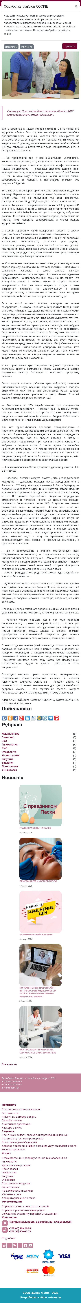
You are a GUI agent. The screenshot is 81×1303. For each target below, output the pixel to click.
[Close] (76, 6)
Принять (69, 46)
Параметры (11, 46)
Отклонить (27, 46)
